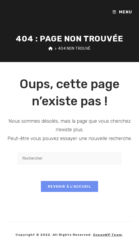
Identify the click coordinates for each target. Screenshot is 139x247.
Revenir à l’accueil (69, 186)
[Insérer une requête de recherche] (69, 158)
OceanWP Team (107, 235)
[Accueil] (50, 48)
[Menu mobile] (122, 12)
